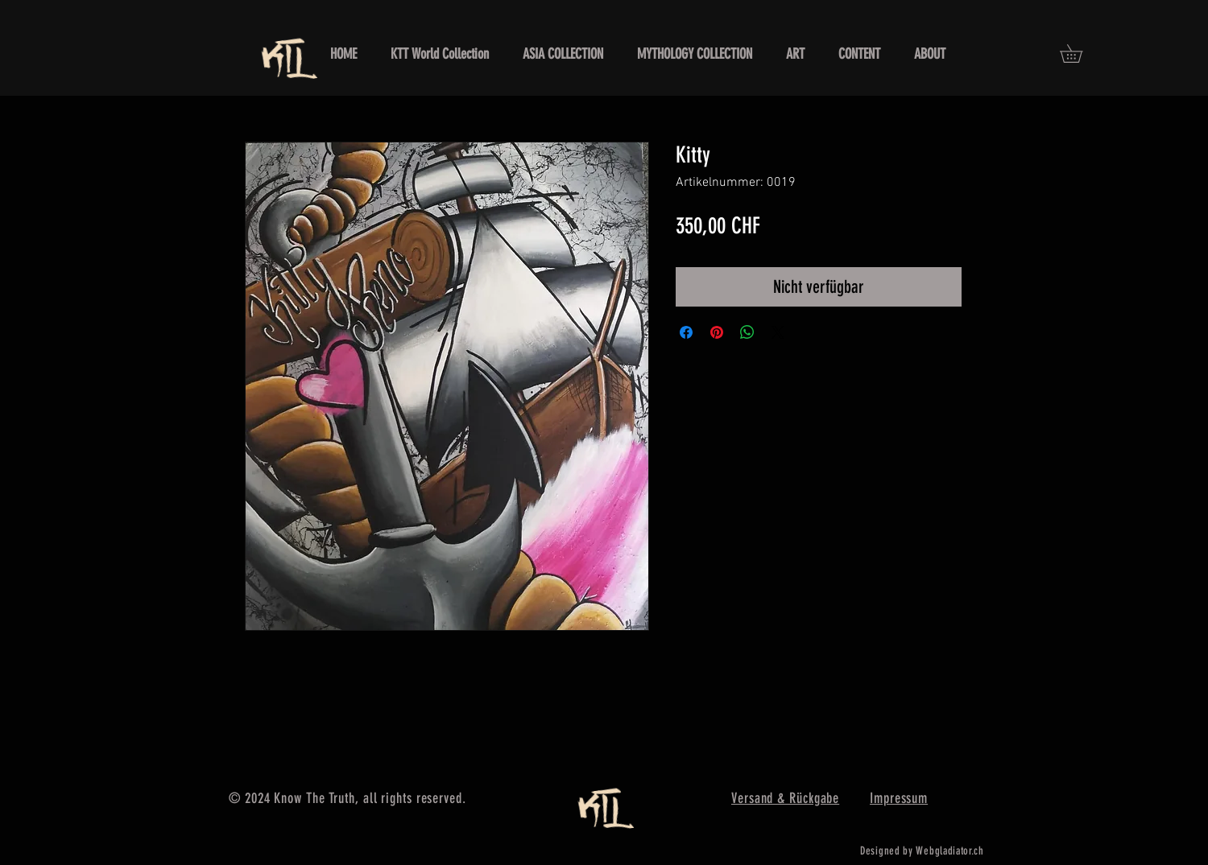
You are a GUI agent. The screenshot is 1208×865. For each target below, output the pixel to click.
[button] (1080, 53)
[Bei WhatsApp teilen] (747, 332)
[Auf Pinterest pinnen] (716, 332)
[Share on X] (778, 332)
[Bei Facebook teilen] (686, 332)
